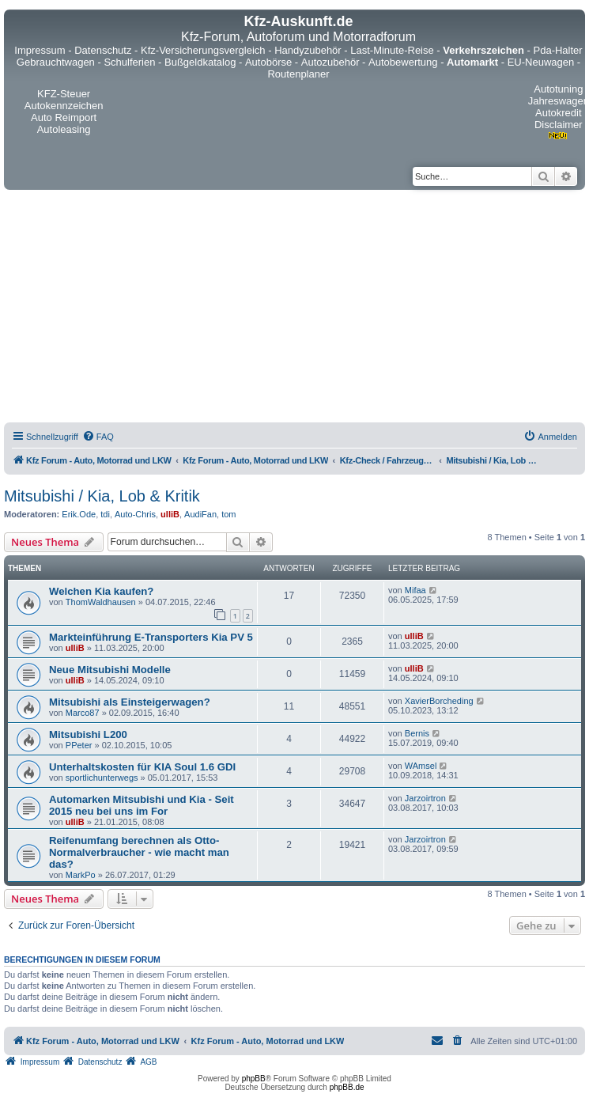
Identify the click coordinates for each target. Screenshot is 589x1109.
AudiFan (200, 514)
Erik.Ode (79, 514)
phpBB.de (347, 1087)
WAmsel (421, 765)
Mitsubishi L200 (88, 734)
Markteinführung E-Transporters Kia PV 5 (151, 637)
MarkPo (81, 875)
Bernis (417, 733)
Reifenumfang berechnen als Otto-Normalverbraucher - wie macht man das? (139, 852)
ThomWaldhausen (101, 602)
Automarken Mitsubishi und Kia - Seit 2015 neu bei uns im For (141, 805)
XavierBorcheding (439, 701)
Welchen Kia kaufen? (101, 591)
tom (228, 514)
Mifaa (415, 590)
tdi (105, 514)
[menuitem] (98, 436)
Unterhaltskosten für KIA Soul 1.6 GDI (142, 767)
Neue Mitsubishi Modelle (110, 670)
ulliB (169, 514)
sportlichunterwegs (102, 777)
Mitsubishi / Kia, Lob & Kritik (102, 496)
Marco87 (83, 712)
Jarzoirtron (425, 798)
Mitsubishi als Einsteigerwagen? (129, 702)
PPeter (79, 745)
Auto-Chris (135, 514)
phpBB (254, 1078)
